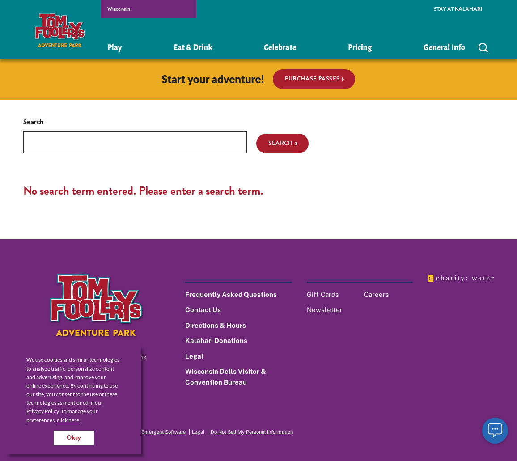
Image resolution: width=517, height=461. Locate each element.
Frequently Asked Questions (231, 294)
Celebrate (280, 47)
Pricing (360, 47)
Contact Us (203, 309)
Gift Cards (323, 294)
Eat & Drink (193, 47)
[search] (483, 48)
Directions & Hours (215, 325)
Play (114, 47)
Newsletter (325, 309)
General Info (444, 47)
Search (33, 122)
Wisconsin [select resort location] (118, 9)
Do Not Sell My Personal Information (252, 432)
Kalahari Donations (216, 340)
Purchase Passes (312, 78)
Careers (376, 294)
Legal (194, 356)
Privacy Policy (42, 411)
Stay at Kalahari (458, 8)
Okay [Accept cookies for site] (74, 437)
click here (68, 420)
